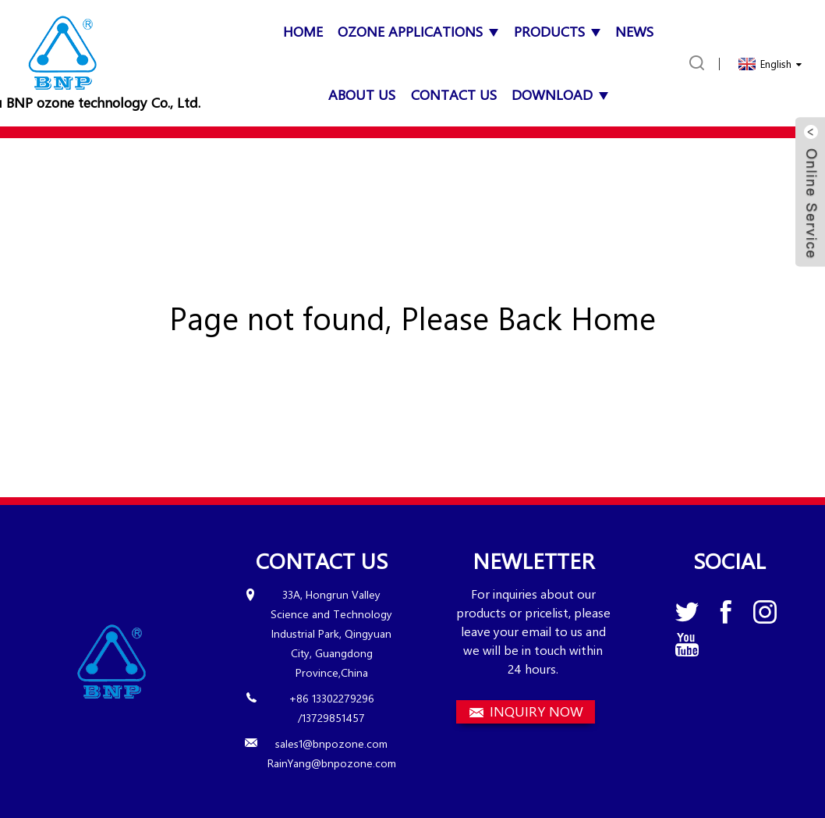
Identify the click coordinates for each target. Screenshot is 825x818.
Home (303, 31)
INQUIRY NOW (536, 711)
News (634, 31)
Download (560, 94)
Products (557, 31)
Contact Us (454, 94)
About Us (361, 94)
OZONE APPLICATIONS (418, 31)
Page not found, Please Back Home (412, 317)
